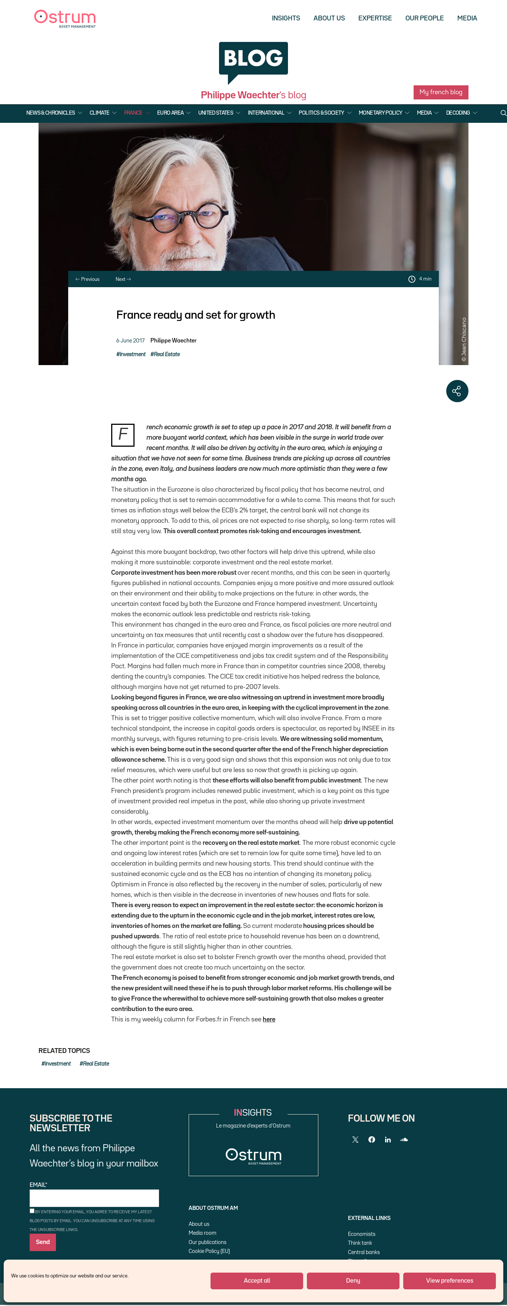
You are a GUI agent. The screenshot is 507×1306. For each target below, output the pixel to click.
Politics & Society (321, 113)
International (266, 113)
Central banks (364, 1252)
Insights (286, 19)
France (133, 113)
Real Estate (167, 354)
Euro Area (170, 113)
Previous (87, 279)
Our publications (207, 1242)
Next (123, 279)
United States (215, 113)
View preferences (449, 1281)
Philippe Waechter (173, 341)
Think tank (360, 1243)
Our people (424, 19)
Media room (202, 1233)
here (269, 1020)
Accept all (257, 1281)
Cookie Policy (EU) (209, 1251)
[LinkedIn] (388, 1139)
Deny (353, 1281)
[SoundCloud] (404, 1139)
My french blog (441, 92)
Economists (361, 1234)
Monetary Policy (380, 113)
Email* (94, 1195)
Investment (133, 354)
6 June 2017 (130, 340)
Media (467, 19)
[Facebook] (371, 1139)
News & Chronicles (50, 113)
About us (329, 19)
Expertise (375, 19)
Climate (99, 113)
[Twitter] (355, 1139)
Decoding (458, 113)
